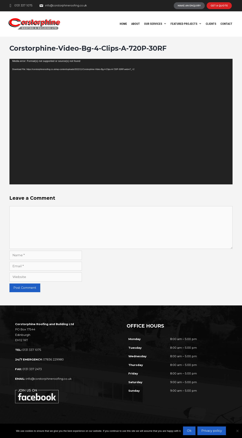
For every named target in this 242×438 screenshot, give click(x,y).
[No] (237, 431)
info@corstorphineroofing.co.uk (48, 379)
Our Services (156, 23)
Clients (211, 24)
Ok (189, 431)
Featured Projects (187, 23)
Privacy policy (211, 431)
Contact (226, 24)
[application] (121, 121)
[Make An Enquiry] (189, 5)
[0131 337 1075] (20, 5)
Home (123, 24)
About (135, 24)
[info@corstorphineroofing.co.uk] (63, 5)
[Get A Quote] (219, 5)
